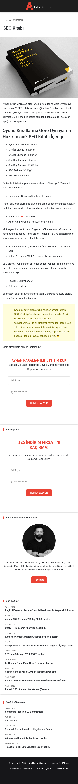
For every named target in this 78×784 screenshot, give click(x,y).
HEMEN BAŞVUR (39, 403)
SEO (23, 216)
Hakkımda (39, 579)
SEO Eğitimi (15, 768)
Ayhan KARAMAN (13, 20)
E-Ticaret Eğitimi (43, 768)
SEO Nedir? (28, 768)
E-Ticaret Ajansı (61, 768)
